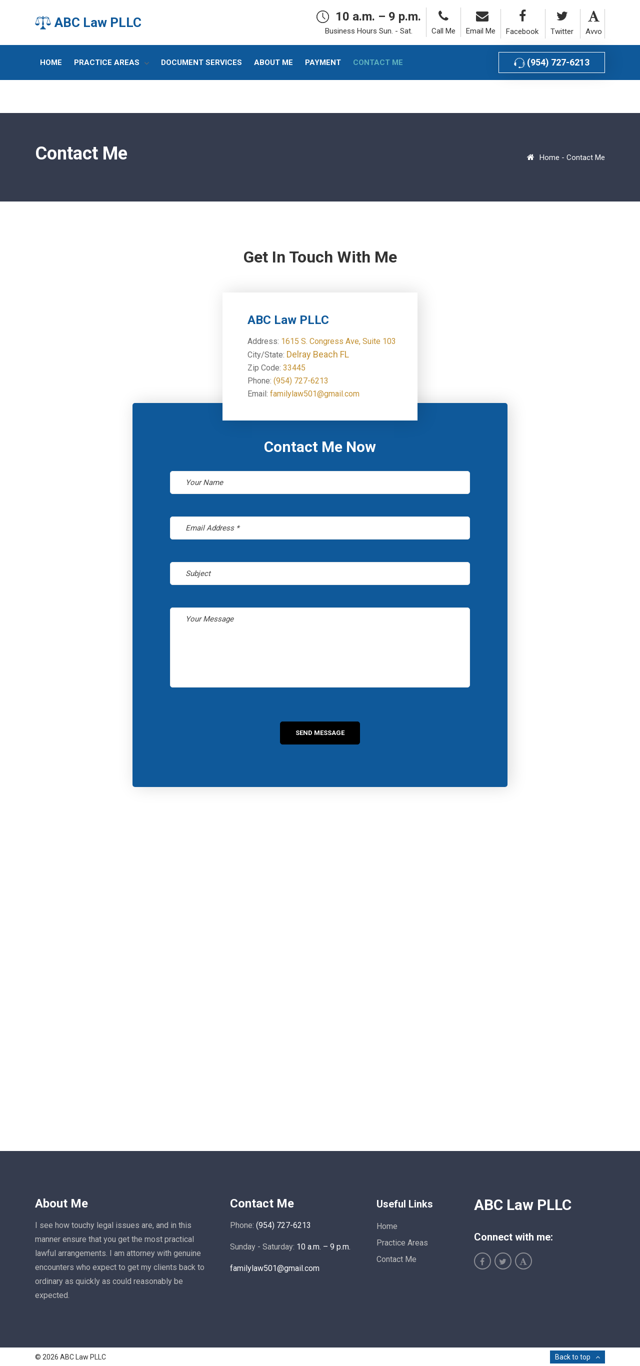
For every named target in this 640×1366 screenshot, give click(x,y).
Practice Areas (402, 1243)
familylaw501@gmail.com (315, 393)
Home (550, 157)
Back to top (572, 1357)
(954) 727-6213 (552, 62)
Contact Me (396, 1259)
